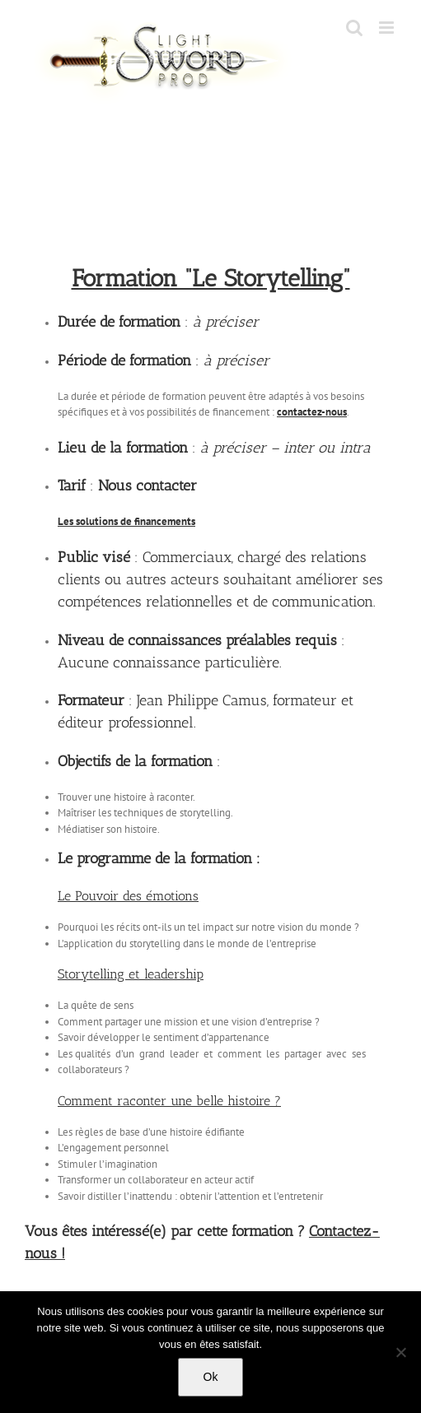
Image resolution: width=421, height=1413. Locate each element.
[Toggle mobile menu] (387, 27)
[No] (400, 1352)
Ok (210, 1376)
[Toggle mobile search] (354, 27)
